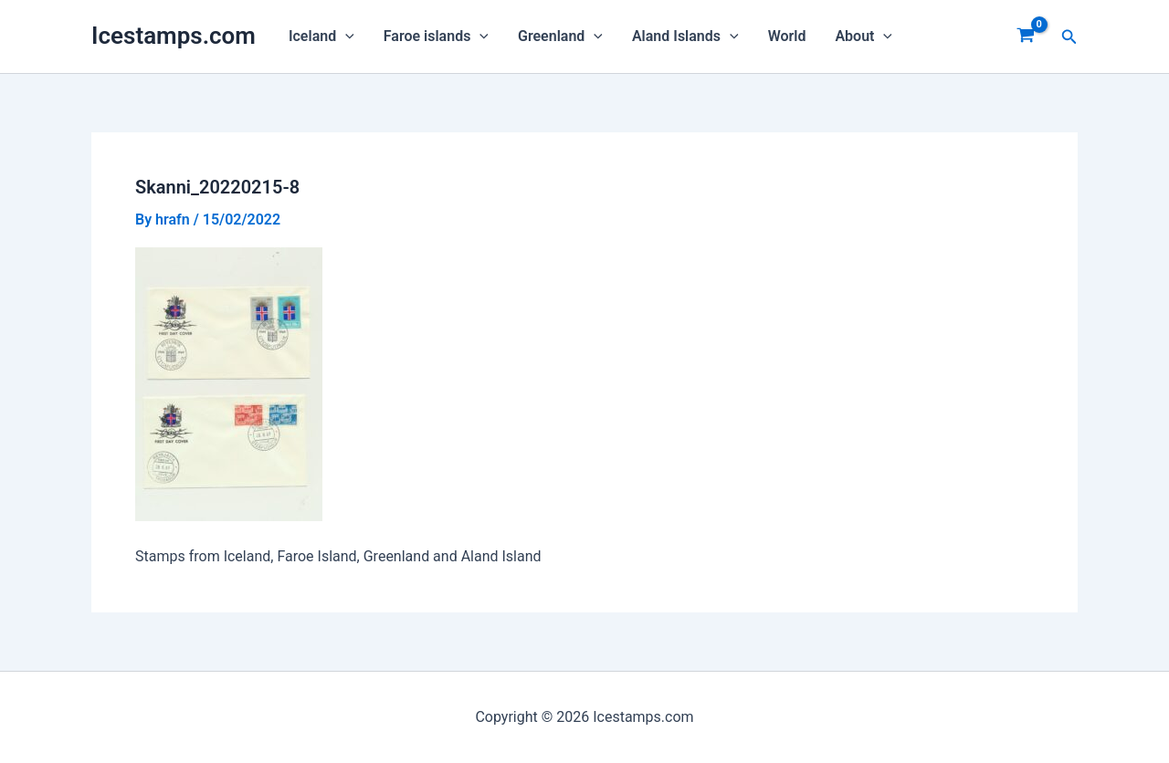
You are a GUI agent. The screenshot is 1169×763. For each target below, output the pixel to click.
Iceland (321, 36)
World (787, 36)
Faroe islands (436, 36)
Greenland (560, 36)
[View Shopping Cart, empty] (1026, 36)
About (863, 36)
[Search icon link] (1069, 37)
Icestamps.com (173, 35)
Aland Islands (685, 36)
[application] (345, 36)
